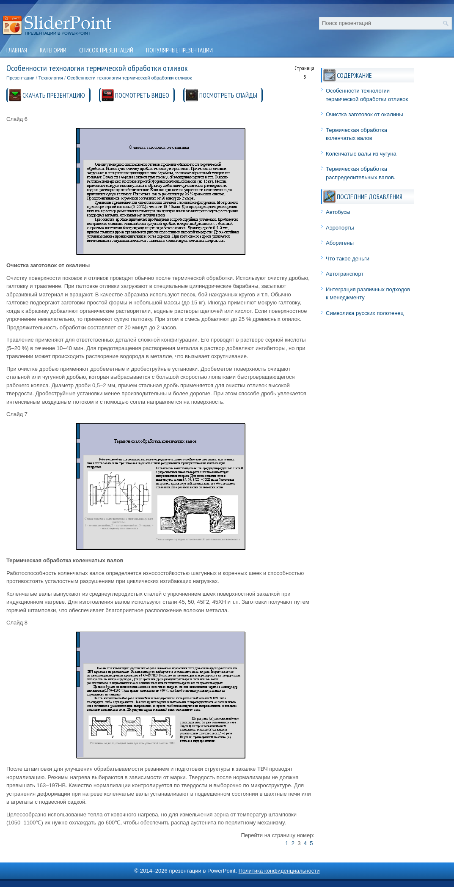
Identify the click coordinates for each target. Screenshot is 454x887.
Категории (53, 50)
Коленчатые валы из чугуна (361, 154)
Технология (51, 77)
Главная (16, 50)
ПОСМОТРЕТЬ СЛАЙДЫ (228, 95)
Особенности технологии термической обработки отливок (129, 77)
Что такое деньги (347, 258)
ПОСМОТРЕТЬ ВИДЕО (142, 95)
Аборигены (340, 243)
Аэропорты (340, 227)
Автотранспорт (344, 274)
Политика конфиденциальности (279, 871)
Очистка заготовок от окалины (364, 114)
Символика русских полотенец (365, 313)
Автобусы (338, 212)
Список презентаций (106, 50)
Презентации (20, 77)
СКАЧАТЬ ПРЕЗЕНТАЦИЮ (53, 95)
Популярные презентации (179, 50)
